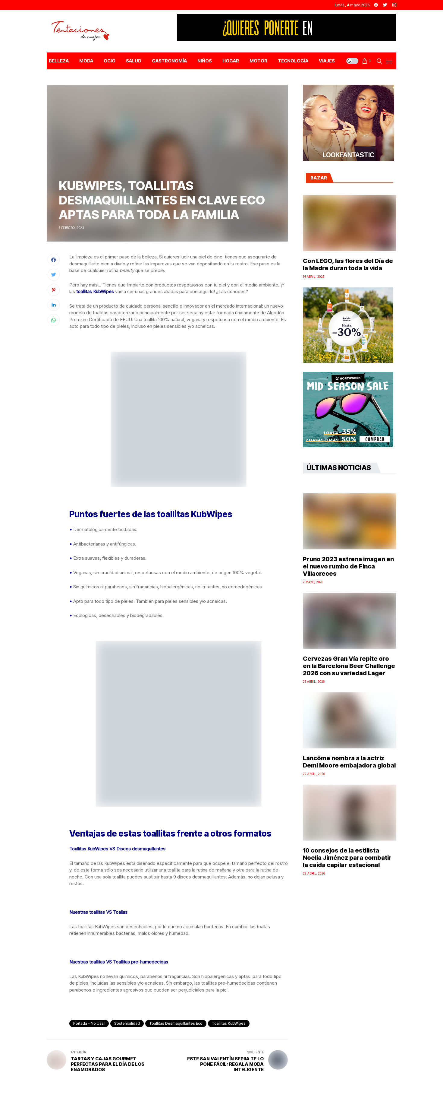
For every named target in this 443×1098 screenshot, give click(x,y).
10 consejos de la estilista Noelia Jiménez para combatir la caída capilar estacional (347, 858)
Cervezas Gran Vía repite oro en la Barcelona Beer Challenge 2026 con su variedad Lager (349, 666)
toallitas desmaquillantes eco (176, 1023)
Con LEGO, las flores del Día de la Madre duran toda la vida (348, 264)
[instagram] (394, 5)
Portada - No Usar (89, 1023)
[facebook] (376, 5)
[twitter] (385, 5)
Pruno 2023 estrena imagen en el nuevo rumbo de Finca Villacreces (348, 566)
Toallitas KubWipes (229, 1023)
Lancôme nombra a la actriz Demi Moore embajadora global (349, 762)
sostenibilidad (127, 1023)
